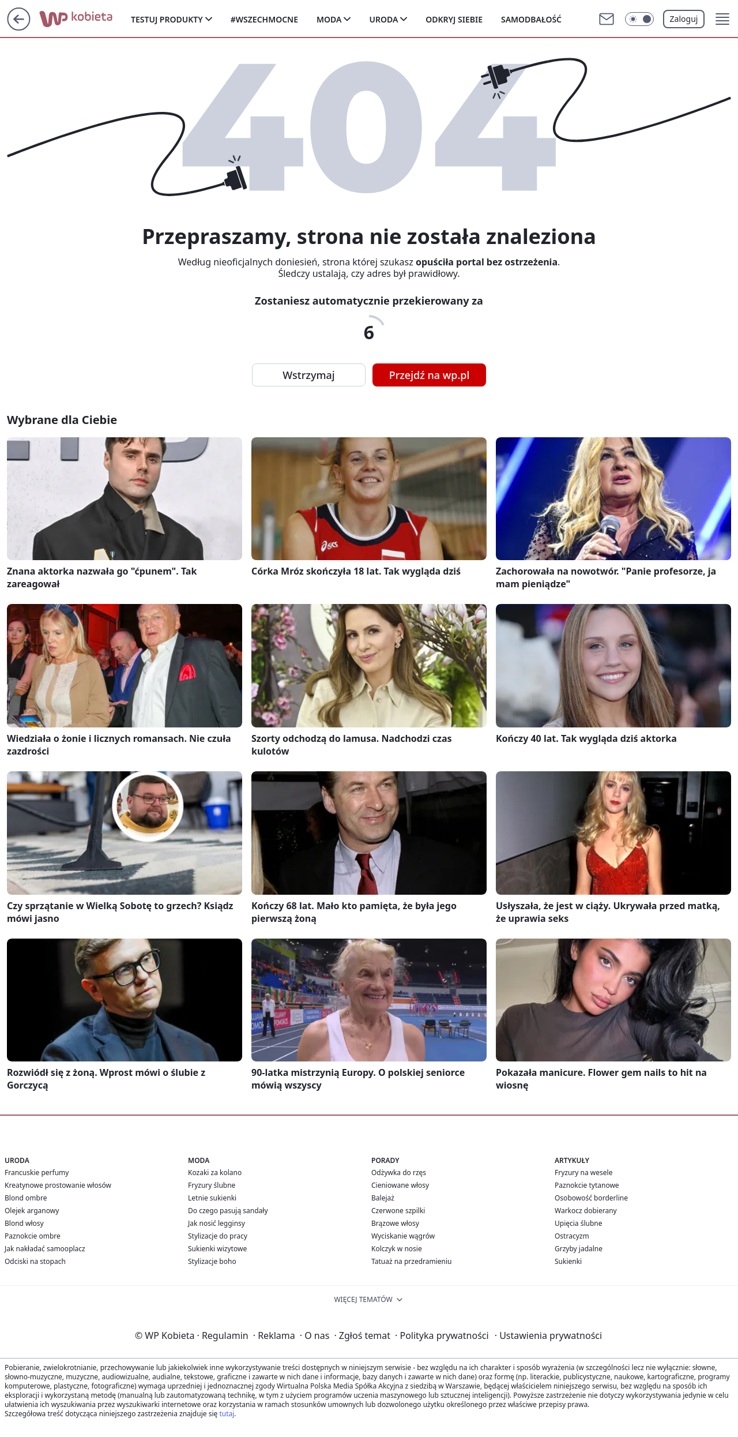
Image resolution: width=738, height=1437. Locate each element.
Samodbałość (531, 19)
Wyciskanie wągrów (403, 1236)
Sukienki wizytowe (217, 1249)
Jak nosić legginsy (216, 1223)
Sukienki (568, 1261)
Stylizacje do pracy (217, 1236)
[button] (722, 19)
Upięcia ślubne (579, 1223)
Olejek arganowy (32, 1210)
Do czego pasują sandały (228, 1210)
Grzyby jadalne (579, 1249)
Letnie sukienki (212, 1198)
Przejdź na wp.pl (429, 375)
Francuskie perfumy (37, 1172)
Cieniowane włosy (400, 1185)
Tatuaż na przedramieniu (411, 1261)
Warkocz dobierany (586, 1210)
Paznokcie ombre (33, 1236)
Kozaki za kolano (215, 1172)
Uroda (383, 19)
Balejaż (382, 1198)
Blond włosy (24, 1223)
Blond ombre (26, 1198)
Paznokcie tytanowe (587, 1185)
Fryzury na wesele (583, 1172)
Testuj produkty (167, 19)
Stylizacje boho (212, 1261)
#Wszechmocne (264, 19)
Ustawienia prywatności (548, 1335)
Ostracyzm (572, 1236)
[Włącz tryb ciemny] (639, 19)
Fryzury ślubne (211, 1185)
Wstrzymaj (308, 375)
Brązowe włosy (395, 1223)
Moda (329, 19)
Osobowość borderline (591, 1198)
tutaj (226, 1414)
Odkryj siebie (454, 19)
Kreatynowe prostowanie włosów (58, 1185)
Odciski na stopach (35, 1261)
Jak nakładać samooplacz (45, 1249)
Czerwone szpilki (398, 1210)
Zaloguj (684, 18)
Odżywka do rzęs (398, 1172)
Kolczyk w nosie (396, 1249)
